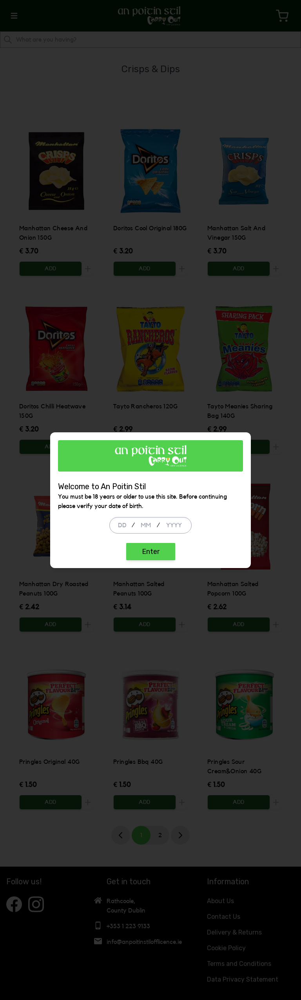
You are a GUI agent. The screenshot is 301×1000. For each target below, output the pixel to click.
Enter (151, 551)
